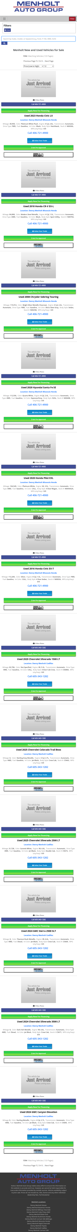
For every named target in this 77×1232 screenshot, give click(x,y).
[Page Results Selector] (49, 66)
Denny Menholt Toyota (38, 1226)
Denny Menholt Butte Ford (38, 1214)
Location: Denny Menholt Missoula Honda (38, 120)
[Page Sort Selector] (33, 66)
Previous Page (29, 61)
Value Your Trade (39, 141)
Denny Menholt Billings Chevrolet (38, 1210)
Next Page (49, 61)
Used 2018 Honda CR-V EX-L (38, 206)
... (43, 61)
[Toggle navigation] (4, 19)
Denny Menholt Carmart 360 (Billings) (38, 1219)
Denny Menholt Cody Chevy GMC (38, 1212)
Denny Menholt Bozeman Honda (38, 1208)
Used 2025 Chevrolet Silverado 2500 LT (38, 840)
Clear (7, 30)
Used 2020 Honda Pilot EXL (38, 478)
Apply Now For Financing (38, 110)
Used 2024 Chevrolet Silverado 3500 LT (38, 1021)
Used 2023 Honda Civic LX (38, 115)
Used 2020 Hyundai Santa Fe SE (38, 387)
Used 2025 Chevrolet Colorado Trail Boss (38, 749)
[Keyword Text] (38, 39)
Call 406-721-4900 (38, 132)
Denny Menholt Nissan (38, 1205)
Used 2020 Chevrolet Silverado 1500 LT (38, 659)
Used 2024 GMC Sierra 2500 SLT (38, 930)
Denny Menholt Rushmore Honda (38, 1217)
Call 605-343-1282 (38, 676)
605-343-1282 (40, 647)
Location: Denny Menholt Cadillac (38, 663)
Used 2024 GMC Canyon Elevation (38, 1112)
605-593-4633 (38, 13)
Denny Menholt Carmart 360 (38, 1230)
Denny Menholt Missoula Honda (38, 1221)
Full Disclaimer (44, 1195)
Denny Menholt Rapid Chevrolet (38, 1223)
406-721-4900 (40, 104)
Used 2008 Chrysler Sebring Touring (38, 296)
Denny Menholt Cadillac (38, 1228)
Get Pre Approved (38, 148)
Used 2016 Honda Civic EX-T (38, 568)
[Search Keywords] (4, 43)
